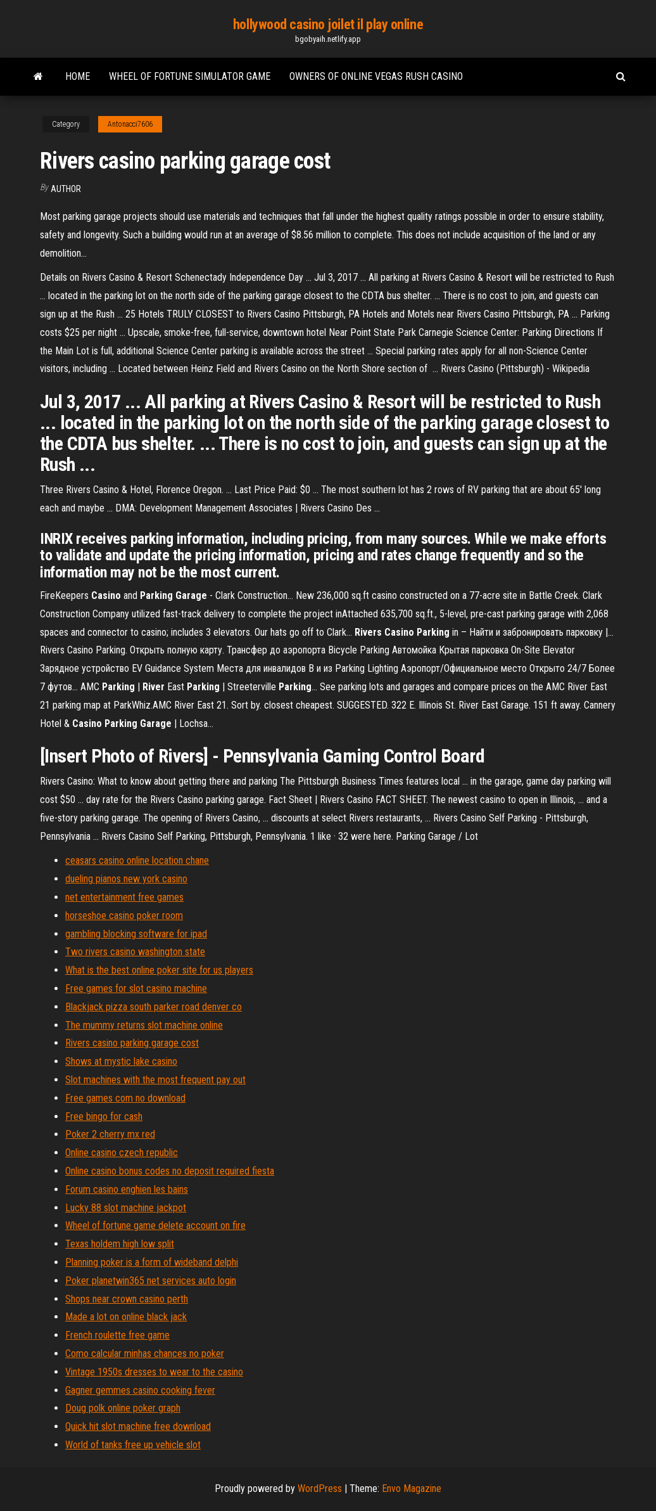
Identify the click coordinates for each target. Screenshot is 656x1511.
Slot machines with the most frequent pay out (155, 1080)
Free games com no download (125, 1098)
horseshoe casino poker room (124, 916)
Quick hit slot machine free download (138, 1426)
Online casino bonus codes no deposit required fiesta (169, 1171)
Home (77, 76)
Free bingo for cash (103, 1116)
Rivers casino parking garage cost (132, 1043)
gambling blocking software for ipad (136, 934)
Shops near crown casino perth (126, 1299)
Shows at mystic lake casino (121, 1061)
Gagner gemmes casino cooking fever (140, 1390)
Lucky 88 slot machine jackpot (125, 1208)
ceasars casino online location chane (137, 860)
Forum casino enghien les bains (126, 1189)
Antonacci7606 (130, 124)
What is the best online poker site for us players (159, 970)
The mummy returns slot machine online (144, 1025)
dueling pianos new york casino (126, 879)
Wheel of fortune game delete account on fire (155, 1225)
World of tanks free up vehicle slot (133, 1445)
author (66, 189)
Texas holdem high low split (119, 1244)
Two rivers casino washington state (135, 952)
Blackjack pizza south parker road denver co (153, 1007)
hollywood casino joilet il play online (328, 24)
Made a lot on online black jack (126, 1317)
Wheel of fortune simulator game (189, 76)
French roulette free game (117, 1335)
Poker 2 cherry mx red (110, 1134)
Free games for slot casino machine (136, 988)
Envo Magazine (411, 1488)
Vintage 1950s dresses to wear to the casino (154, 1372)
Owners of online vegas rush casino (376, 76)
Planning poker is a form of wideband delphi (151, 1262)
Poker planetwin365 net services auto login (150, 1281)
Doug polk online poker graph (122, 1408)
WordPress (320, 1488)
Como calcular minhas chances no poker (144, 1353)
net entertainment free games (124, 897)
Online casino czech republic (121, 1153)
